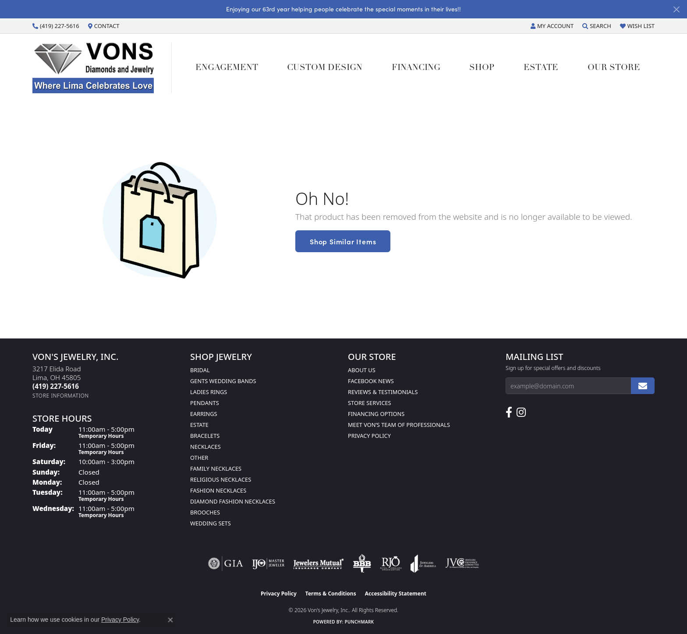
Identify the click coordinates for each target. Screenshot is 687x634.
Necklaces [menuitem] (205, 447)
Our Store (614, 68)
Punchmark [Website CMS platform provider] (359, 622)
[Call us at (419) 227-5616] (55, 386)
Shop (481, 68)
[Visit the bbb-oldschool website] (362, 563)
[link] (55, 25)
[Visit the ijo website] (268, 563)
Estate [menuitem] (199, 425)
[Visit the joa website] (423, 563)
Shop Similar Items (343, 241)
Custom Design (324, 68)
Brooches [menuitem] (205, 512)
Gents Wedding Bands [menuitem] (223, 381)
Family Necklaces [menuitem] (215, 468)
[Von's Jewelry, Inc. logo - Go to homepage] (102, 67)
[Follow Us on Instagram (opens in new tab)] (521, 412)
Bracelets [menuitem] (205, 436)
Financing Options (376, 414)
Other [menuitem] (199, 457)
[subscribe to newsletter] (643, 385)
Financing (416, 68)
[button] (552, 25)
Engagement (226, 68)
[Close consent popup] (170, 620)
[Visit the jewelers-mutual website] (318, 563)
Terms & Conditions (330, 593)
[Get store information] (60, 395)
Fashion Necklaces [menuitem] (218, 490)
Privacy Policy (369, 436)
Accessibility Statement (395, 593)
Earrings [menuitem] (203, 414)
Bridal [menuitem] (200, 370)
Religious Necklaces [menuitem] (220, 479)
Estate (541, 68)
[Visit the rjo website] (391, 563)
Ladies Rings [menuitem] (208, 392)
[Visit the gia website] (225, 563)
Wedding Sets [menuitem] (210, 523)
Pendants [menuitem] (204, 403)
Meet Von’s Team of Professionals (399, 425)
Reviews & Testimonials (383, 392)
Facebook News (371, 381)
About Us (361, 370)
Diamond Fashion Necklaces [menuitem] (232, 501)
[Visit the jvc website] (462, 563)
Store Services (369, 403)
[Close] (676, 9)
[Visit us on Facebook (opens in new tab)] (509, 412)
